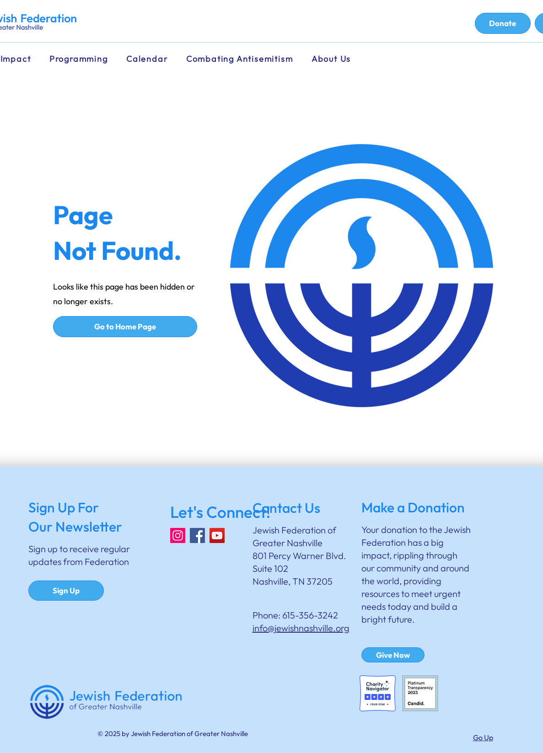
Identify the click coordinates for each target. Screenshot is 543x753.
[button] (149, 59)
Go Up (483, 737)
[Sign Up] (66, 591)
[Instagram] (177, 535)
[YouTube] (217, 535)
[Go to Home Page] (125, 326)
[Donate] (503, 23)
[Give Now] (393, 654)
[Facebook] (197, 535)
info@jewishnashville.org (301, 628)
